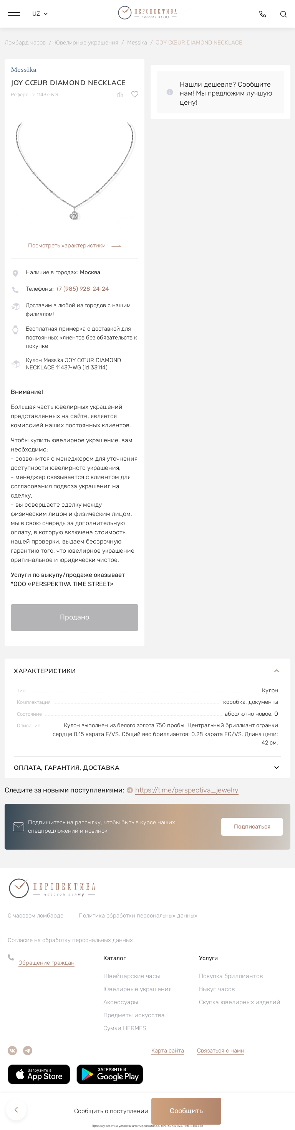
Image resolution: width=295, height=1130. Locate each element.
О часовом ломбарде (35, 916)
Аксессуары (120, 1002)
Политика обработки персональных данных (138, 916)
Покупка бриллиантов (231, 976)
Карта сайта (167, 1051)
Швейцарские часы (131, 976)
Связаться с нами (220, 1051)
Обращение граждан (46, 963)
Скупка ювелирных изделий (239, 1002)
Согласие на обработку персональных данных (70, 940)
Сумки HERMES (124, 1029)
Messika (23, 70)
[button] (14, 13)
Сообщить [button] (186, 1111)
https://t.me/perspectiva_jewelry (187, 791)
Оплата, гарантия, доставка (147, 768)
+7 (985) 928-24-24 (82, 289)
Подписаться (252, 827)
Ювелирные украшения (137, 989)
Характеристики (147, 671)
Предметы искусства (134, 1016)
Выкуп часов (217, 989)
